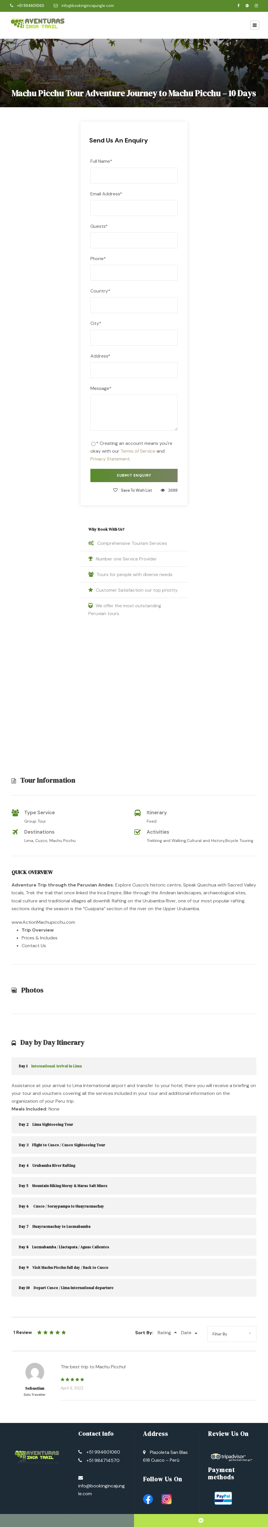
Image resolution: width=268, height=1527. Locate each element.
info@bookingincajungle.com (88, 5)
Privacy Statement (110, 459)
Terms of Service (137, 451)
